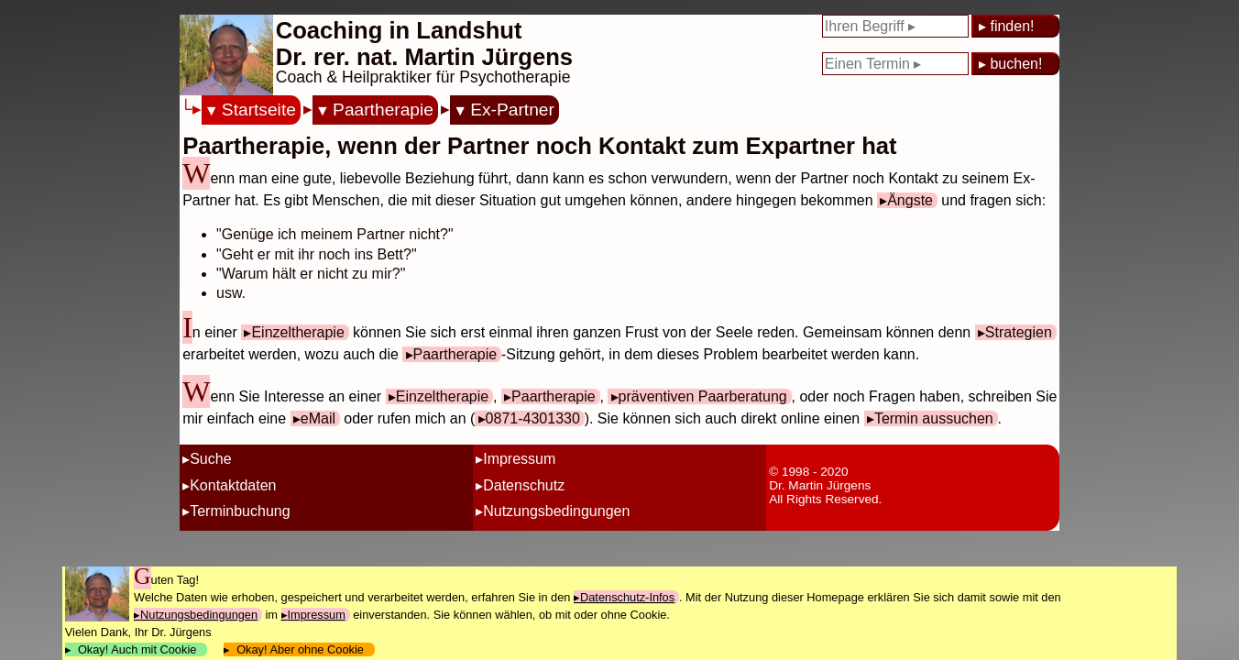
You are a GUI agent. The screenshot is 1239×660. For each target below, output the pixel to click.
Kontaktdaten (233, 485)
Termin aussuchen (933, 418)
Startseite (259, 109)
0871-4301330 (533, 418)
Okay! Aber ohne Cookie (300, 649)
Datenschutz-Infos (627, 597)
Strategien (1018, 332)
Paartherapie (383, 109)
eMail (318, 418)
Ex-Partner (512, 109)
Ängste (910, 200)
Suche (210, 459)
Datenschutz (524, 485)
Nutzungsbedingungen (556, 511)
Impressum (519, 459)
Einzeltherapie (297, 332)
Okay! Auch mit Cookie (137, 649)
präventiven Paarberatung (703, 396)
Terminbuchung (240, 511)
